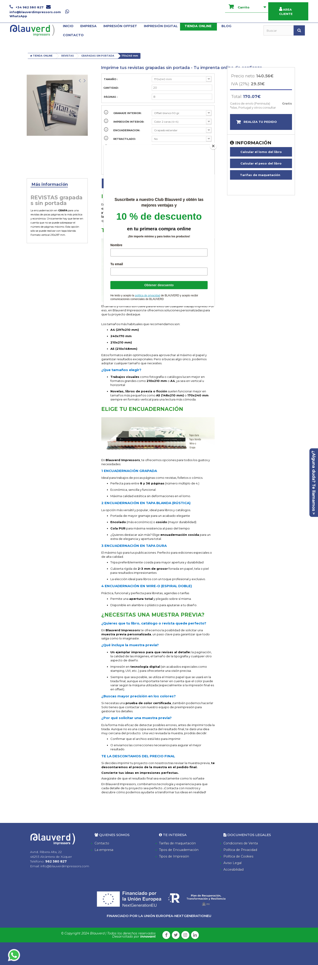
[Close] (213, 146)
